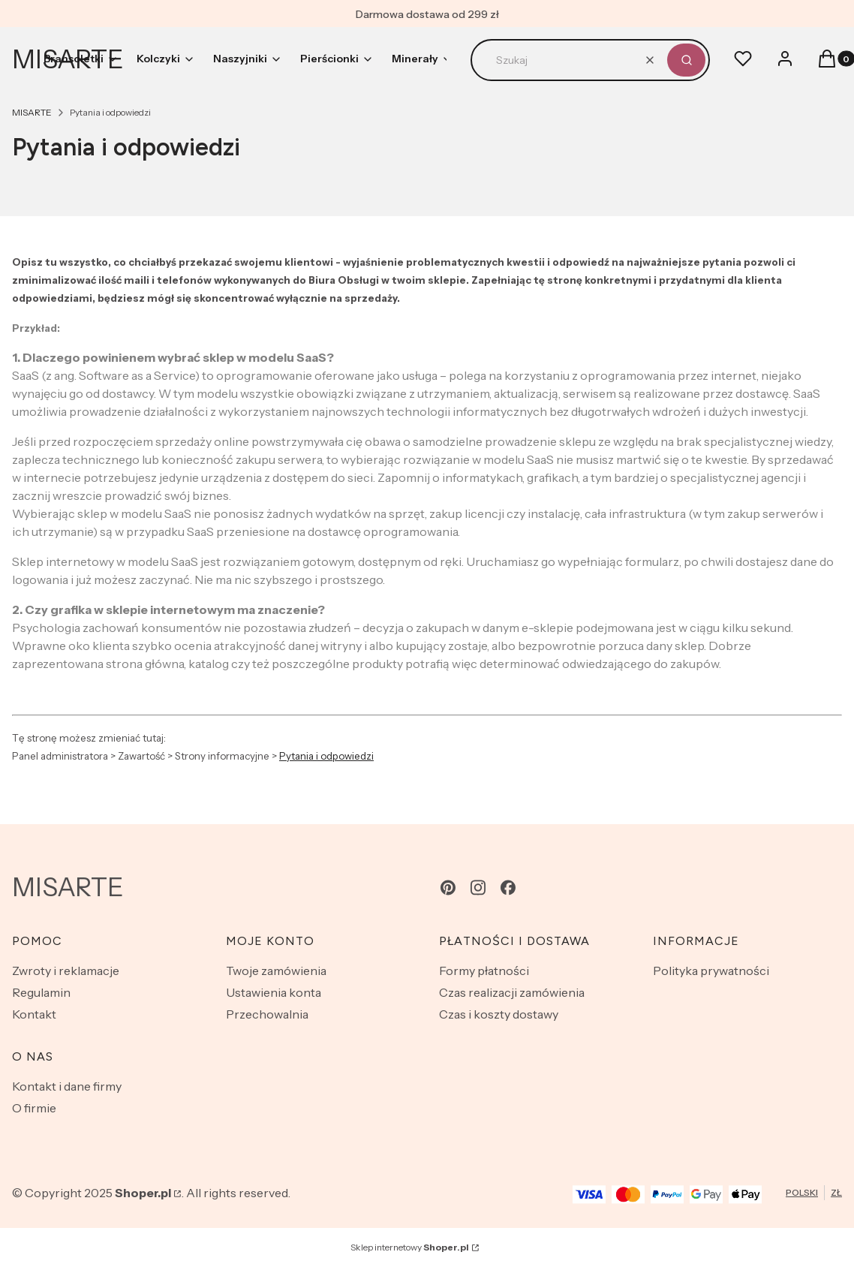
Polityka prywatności (711, 970)
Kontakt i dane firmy (67, 1086)
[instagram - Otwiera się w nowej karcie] (478, 887)
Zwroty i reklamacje (65, 970)
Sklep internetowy (409, 1247)
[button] (686, 60)
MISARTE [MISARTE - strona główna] (68, 887)
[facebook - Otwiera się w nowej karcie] (508, 887)
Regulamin (41, 992)
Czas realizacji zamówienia (512, 992)
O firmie (34, 1107)
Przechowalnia (267, 1014)
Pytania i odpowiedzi (326, 756)
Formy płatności (484, 970)
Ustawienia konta (273, 992)
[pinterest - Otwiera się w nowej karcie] (448, 887)
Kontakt (34, 1014)
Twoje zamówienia (276, 970)
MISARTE (32, 112)
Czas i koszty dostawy (498, 1014)
